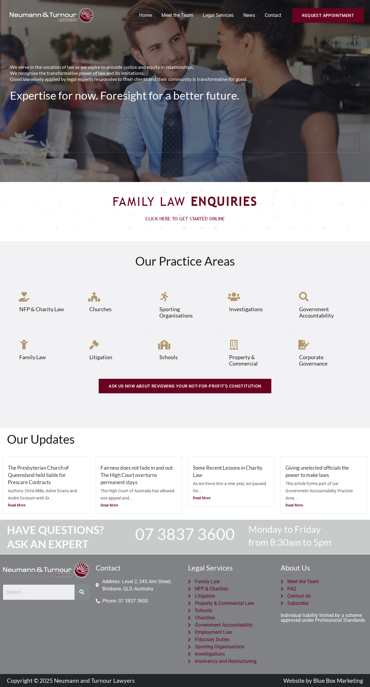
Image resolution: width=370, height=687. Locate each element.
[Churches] (94, 297)
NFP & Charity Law (41, 309)
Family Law (32, 357)
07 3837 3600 (185, 533)
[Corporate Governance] (304, 345)
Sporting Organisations (176, 312)
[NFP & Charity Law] (24, 297)
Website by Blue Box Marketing (323, 680)
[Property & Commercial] (234, 345)
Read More (16, 505)
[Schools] (164, 345)
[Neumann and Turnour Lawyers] (51, 15)
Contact (273, 15)
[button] (328, 15)
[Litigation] (94, 345)
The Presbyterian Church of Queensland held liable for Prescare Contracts (38, 475)
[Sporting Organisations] (164, 297)
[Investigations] (234, 297)
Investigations (246, 309)
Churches (100, 309)
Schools (168, 357)
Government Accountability (316, 312)
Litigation (100, 357)
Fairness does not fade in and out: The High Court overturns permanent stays (137, 475)
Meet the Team (177, 15)
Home (145, 15)
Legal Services (218, 15)
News (249, 15)
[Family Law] (24, 345)
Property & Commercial (243, 360)
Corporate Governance (313, 360)
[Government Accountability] (304, 297)
